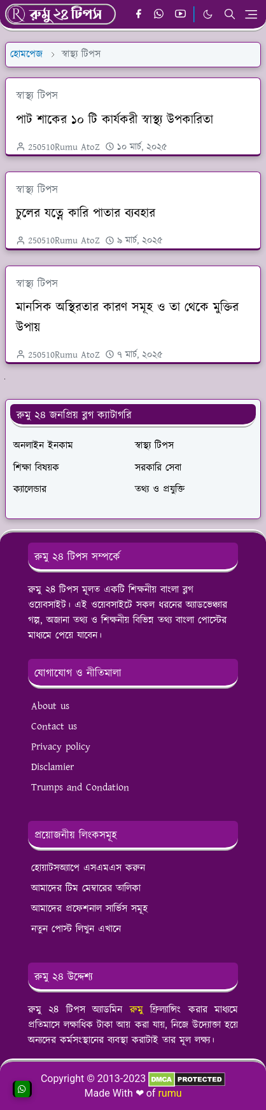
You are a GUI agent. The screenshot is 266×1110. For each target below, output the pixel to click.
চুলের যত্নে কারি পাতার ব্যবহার (85, 213)
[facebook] (138, 14)
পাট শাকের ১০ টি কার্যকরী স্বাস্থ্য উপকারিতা (114, 120)
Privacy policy (60, 747)
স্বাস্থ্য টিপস (37, 96)
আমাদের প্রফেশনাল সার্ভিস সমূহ (89, 909)
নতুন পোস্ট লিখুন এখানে (76, 929)
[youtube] (180, 14)
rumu (169, 1093)
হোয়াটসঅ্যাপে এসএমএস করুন (88, 868)
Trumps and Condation (80, 787)
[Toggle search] (229, 14)
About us (50, 706)
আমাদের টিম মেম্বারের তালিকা (86, 888)
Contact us (54, 726)
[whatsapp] (159, 14)
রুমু (136, 1010)
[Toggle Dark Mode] (207, 14)
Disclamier (52, 767)
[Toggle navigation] (251, 14)
